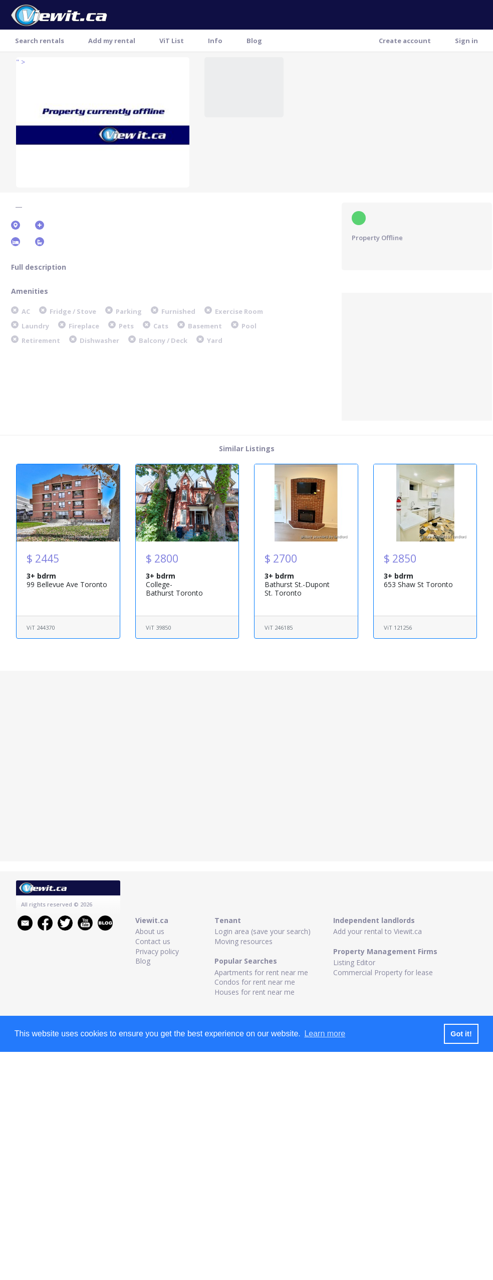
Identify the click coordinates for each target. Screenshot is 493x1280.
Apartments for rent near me (261, 972)
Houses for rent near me (254, 992)
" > (20, 62)
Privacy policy (157, 951)
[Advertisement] (417, 355)
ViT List (171, 40)
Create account (405, 40)
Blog (254, 40)
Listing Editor (354, 962)
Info (215, 40)
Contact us (152, 941)
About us (149, 931)
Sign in (466, 40)
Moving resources (243, 941)
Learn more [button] (324, 1033)
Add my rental (111, 40)
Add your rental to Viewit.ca (377, 931)
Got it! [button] (460, 1034)
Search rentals (39, 40)
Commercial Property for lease (383, 972)
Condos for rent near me (254, 982)
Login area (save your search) (262, 931)
